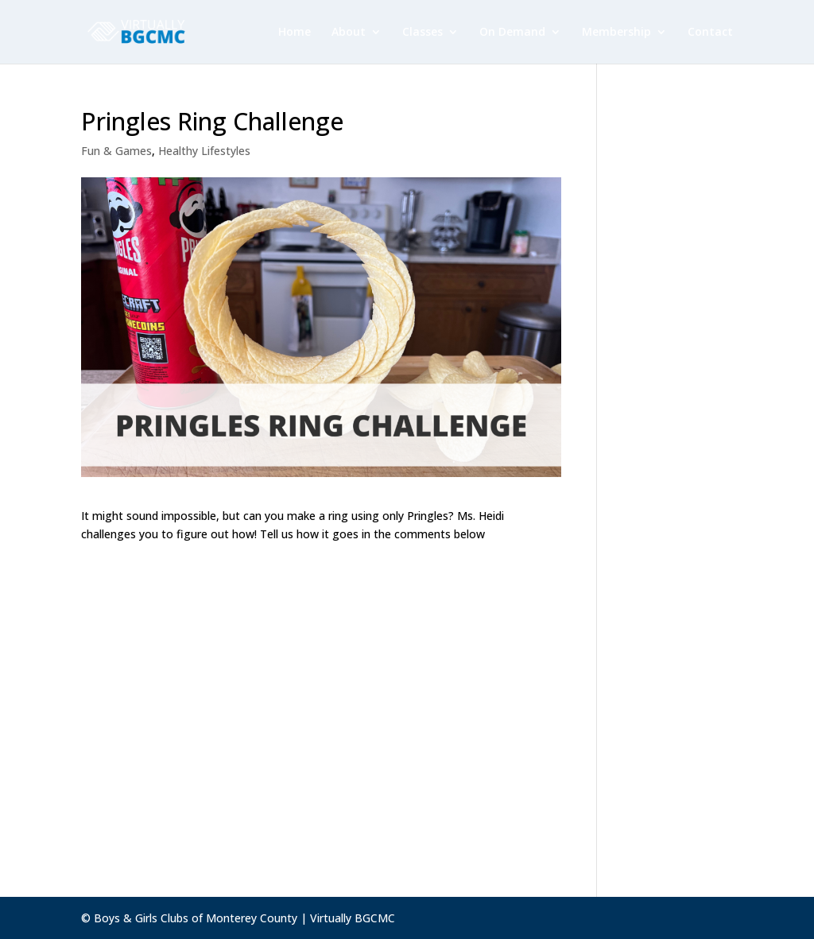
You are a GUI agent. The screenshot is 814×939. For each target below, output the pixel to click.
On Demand (512, 32)
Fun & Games (116, 150)
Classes (422, 32)
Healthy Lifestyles (204, 150)
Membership (616, 32)
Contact (710, 32)
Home (294, 32)
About (348, 32)
